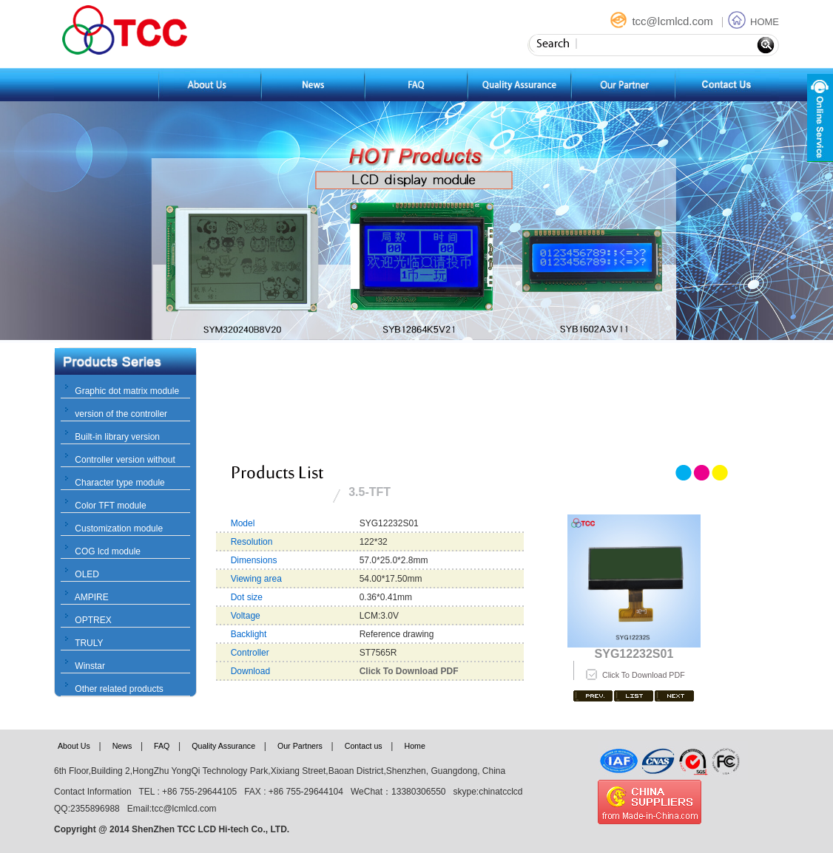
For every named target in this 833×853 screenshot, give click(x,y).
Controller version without (125, 460)
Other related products (119, 689)
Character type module (119, 483)
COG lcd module (108, 551)
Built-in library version (117, 437)
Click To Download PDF (643, 674)
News (122, 745)
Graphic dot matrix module (127, 391)
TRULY (89, 643)
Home (414, 745)
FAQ (161, 745)
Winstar (90, 666)
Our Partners (300, 745)
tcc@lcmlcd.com (663, 21)
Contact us (363, 745)
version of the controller (121, 414)
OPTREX (93, 620)
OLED (87, 574)
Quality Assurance (223, 745)
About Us (74, 745)
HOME (753, 21)
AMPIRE (92, 597)
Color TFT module (110, 505)
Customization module (119, 528)
